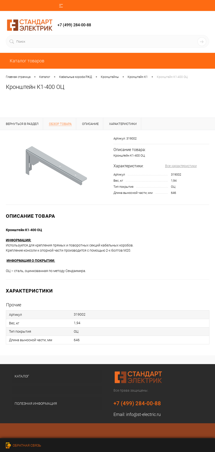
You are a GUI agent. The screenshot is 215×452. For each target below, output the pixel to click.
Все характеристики (181, 166)
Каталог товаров (26, 60)
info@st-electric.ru (143, 414)
